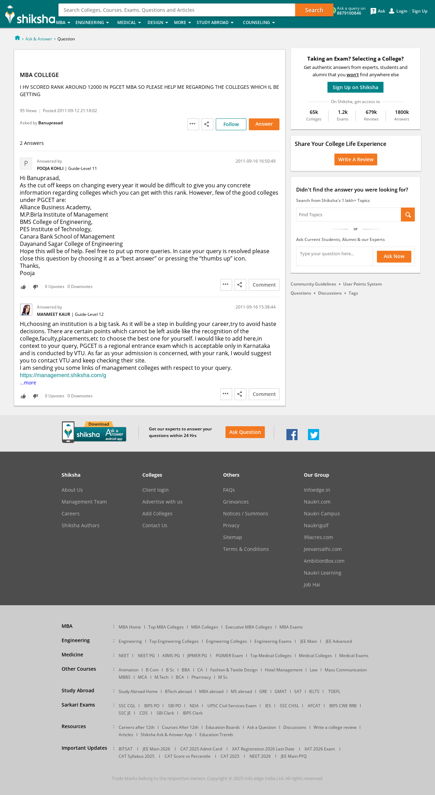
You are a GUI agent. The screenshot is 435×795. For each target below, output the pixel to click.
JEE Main (308, 641)
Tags (353, 293)
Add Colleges (157, 513)
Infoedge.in (317, 490)
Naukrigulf (316, 525)
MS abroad (241, 691)
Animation (129, 670)
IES (268, 706)
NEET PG (146, 655)
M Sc (223, 677)
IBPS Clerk (193, 713)
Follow (231, 124)
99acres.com (318, 537)
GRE (263, 691)
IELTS (314, 691)
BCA (180, 677)
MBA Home (130, 627)
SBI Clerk (165, 713)
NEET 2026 (260, 756)
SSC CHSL (289, 706)
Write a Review (355, 159)
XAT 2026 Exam (319, 749)
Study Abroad (218, 23)
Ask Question (245, 432)
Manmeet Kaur (54, 314)
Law (313, 670)
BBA (186, 670)
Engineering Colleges (226, 641)
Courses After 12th (180, 727)
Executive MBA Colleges (249, 627)
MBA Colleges (204, 627)
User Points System (362, 284)
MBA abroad (211, 691)
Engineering (94, 23)
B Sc (170, 670)
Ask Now (394, 256)
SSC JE (125, 713)
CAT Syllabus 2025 (137, 756)
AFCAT (314, 706)
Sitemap (232, 537)
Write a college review (335, 727)
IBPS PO (151, 706)
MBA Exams (291, 627)
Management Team (84, 501)
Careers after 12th (137, 727)
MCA (142, 677)
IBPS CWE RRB (343, 706)
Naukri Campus (322, 513)
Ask (381, 11)
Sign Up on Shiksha (355, 87)
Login (402, 11)
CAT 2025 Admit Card (201, 749)
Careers (71, 513)
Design (159, 23)
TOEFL (334, 691)
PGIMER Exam (229, 655)
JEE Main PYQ (294, 756)
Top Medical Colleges (271, 655)
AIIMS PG (171, 655)
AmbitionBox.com (324, 561)
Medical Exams (354, 655)
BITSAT (126, 749)
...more (28, 382)
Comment (264, 284)
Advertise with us (162, 501)
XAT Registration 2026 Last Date (263, 749)
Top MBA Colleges (166, 627)
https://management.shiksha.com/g (63, 375)
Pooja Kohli (51, 168)
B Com (152, 670)
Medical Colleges (315, 655)
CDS (144, 713)
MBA (63, 23)
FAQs (229, 490)
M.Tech (161, 677)
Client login (155, 490)
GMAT (281, 691)
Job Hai (312, 584)
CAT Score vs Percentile (188, 756)
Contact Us (154, 525)
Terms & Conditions (246, 549)
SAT (298, 691)
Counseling (261, 23)
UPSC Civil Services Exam (231, 706)
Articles (126, 735)
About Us (72, 490)
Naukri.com (317, 501)
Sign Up (419, 11)
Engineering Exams (273, 641)
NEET (124, 655)
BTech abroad (178, 691)
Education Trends (216, 735)
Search (314, 10)
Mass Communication (346, 670)
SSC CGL (127, 706)
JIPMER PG (197, 655)
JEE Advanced (339, 641)
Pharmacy (201, 677)
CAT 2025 (230, 756)
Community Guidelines (313, 284)
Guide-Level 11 (82, 168)
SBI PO (174, 706)
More (183, 23)
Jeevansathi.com (323, 549)
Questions (301, 293)
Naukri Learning (322, 572)
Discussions (330, 293)
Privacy (231, 525)
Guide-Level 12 (89, 314)
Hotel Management (283, 670)
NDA (194, 706)
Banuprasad (50, 123)
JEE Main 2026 (156, 749)
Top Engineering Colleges (174, 641)
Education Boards (223, 727)
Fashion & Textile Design (234, 670)
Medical (130, 23)
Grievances (236, 501)
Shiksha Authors (81, 525)
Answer (264, 123)
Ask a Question (261, 727)
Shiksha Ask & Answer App (166, 735)
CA (200, 670)
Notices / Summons (245, 513)
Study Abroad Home (138, 691)
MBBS (124, 677)
